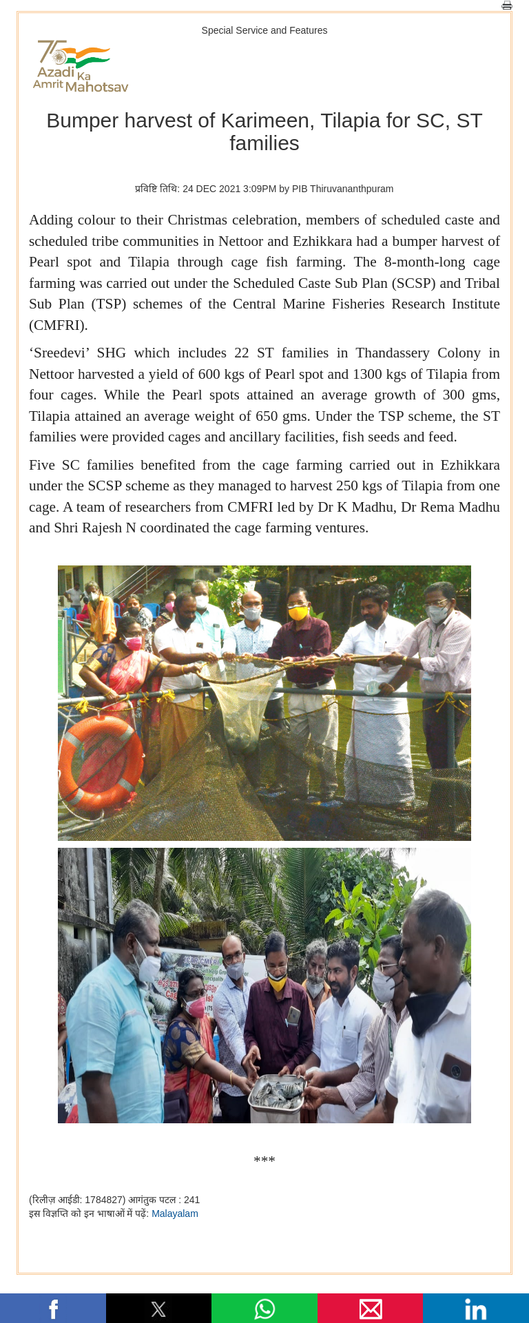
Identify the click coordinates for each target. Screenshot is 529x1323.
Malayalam (175, 1213)
